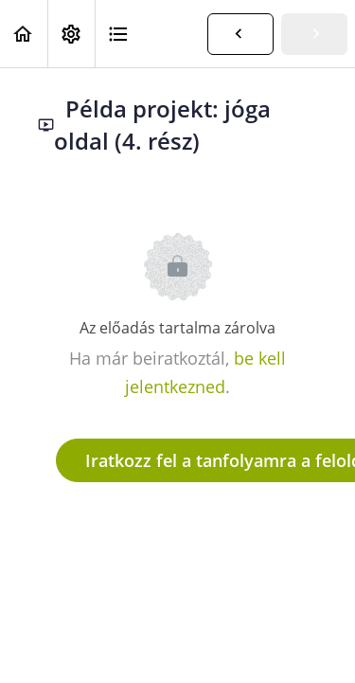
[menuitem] (71, 33)
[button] (23, 33)
